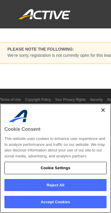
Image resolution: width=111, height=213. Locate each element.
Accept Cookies (55, 202)
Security (96, 100)
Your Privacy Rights (70, 100)
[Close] (103, 110)
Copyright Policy (38, 100)
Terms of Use (10, 100)
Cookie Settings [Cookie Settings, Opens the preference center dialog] (55, 168)
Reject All (55, 185)
